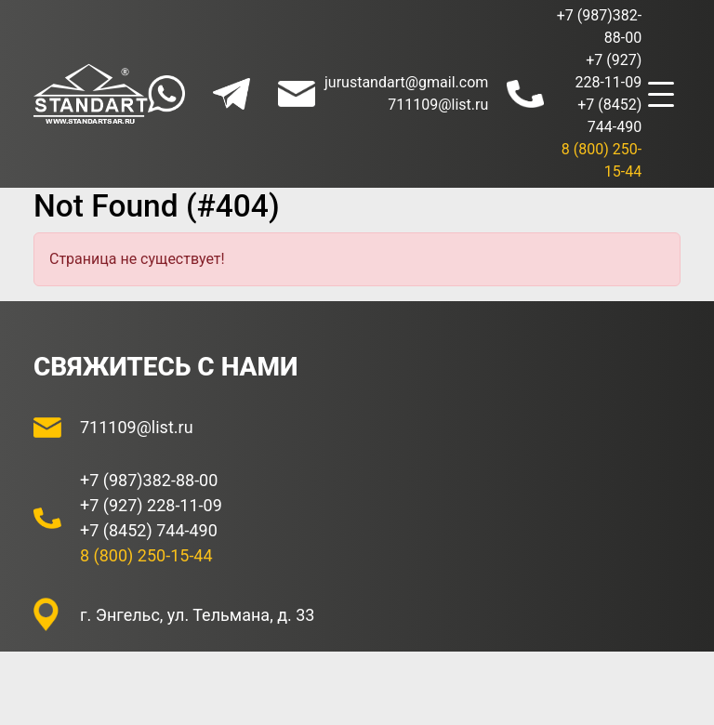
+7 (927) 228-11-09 (151, 505)
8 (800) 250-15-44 (146, 555)
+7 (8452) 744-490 (149, 530)
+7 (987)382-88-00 (149, 480)
